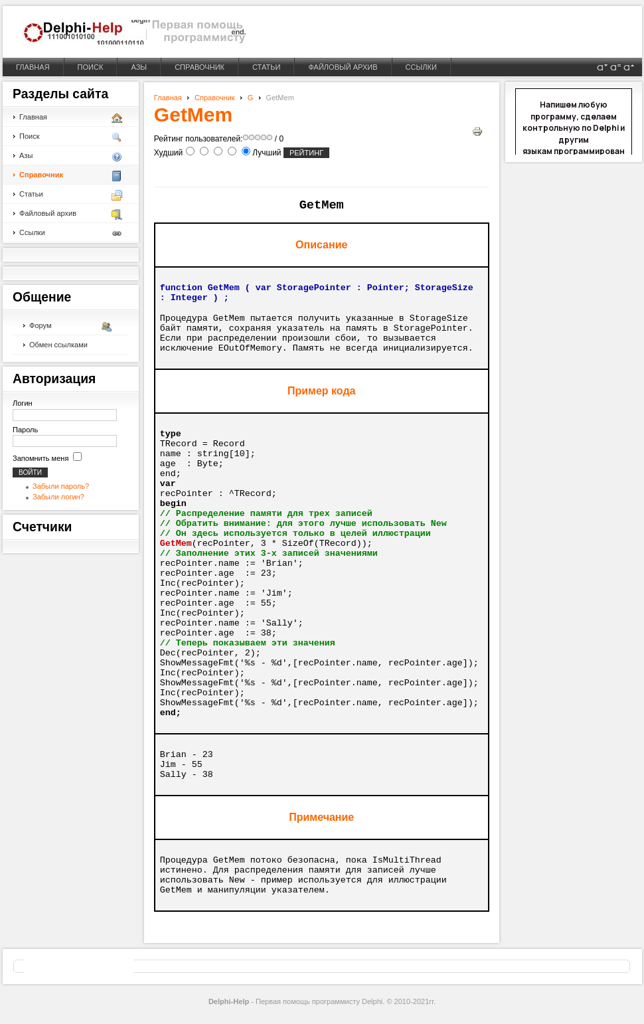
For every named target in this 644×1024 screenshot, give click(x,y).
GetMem (193, 115)
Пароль (25, 430)
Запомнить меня (40, 458)
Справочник (215, 98)
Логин (23, 403)
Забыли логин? (58, 497)
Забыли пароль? (61, 486)
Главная (168, 98)
